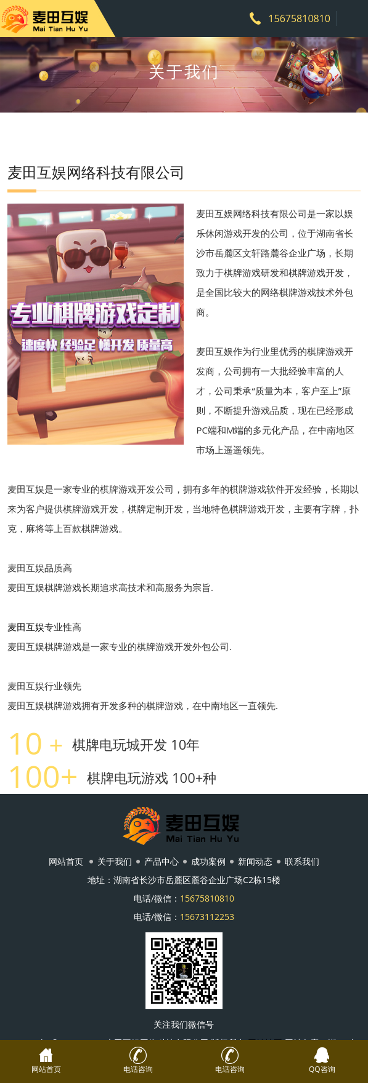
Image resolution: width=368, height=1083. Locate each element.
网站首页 (66, 861)
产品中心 (161, 861)
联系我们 (302, 861)
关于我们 (114, 861)
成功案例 (208, 861)
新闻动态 (255, 861)
